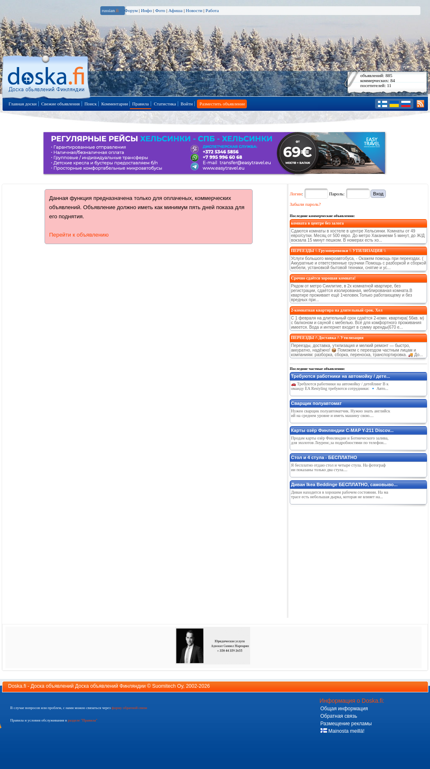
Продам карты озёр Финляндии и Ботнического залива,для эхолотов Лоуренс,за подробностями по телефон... (339, 440)
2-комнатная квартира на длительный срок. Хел (337, 310)
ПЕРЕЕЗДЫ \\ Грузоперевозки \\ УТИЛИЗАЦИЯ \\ (338, 250)
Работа (212, 10)
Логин (296, 193)
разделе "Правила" (82, 720)
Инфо (146, 10)
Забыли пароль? (305, 204)
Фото (160, 10)
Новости (194, 10)
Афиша (176, 10)
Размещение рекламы (346, 724)
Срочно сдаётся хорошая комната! (323, 278)
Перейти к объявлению (79, 235)
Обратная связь (339, 716)
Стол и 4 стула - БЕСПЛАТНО (324, 457)
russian (110, 10)
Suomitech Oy (167, 686)
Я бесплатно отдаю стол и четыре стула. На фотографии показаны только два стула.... (338, 467)
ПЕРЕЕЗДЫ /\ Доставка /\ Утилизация (327, 337)
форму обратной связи (129, 708)
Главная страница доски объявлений (47, 75)
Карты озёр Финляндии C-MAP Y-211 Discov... (342, 430)
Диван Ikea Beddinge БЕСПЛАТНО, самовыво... (344, 484)
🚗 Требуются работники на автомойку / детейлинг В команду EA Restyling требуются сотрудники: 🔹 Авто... (339, 386)
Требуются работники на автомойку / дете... (340, 376)
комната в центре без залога (317, 223)
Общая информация (344, 709)
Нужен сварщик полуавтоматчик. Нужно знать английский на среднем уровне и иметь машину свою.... (340, 413)
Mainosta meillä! (343, 731)
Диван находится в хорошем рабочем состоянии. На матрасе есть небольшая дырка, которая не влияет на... (339, 494)
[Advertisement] (352, 559)
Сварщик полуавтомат (316, 403)
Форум (131, 10)
